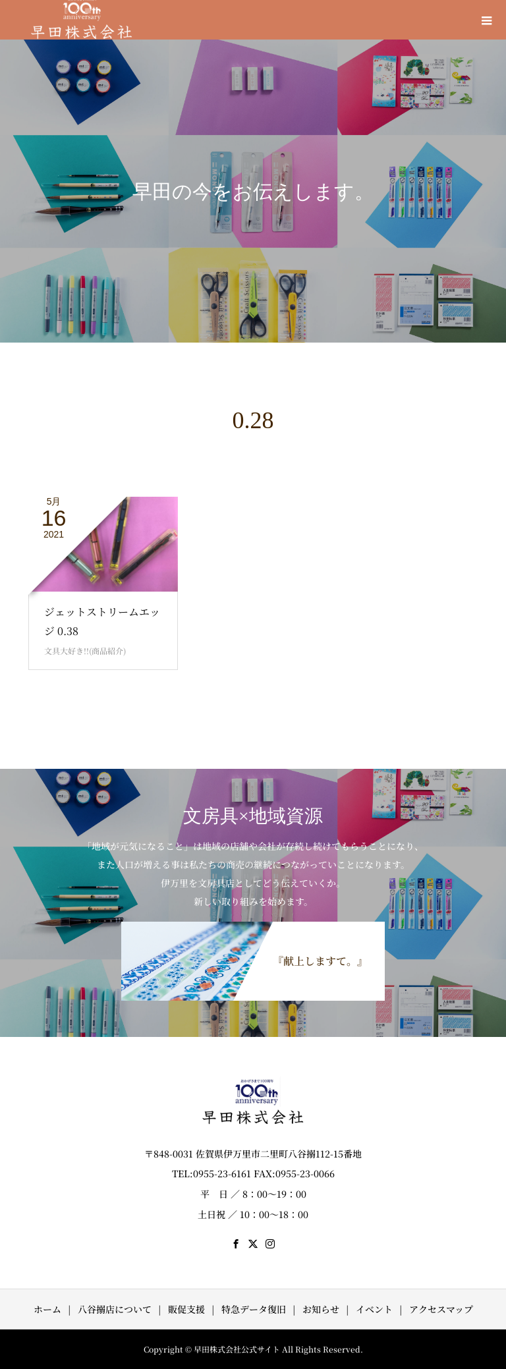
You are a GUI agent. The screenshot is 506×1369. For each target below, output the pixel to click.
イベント (374, 1309)
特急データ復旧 (253, 1309)
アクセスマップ (441, 1309)
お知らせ (320, 1309)
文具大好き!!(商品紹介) (85, 650)
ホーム (47, 1309)
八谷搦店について (115, 1309)
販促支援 (186, 1309)
